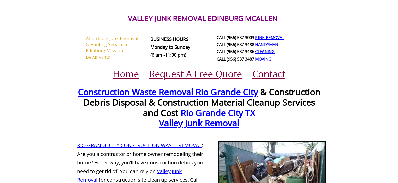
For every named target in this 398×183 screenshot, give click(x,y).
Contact (268, 74)
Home (126, 74)
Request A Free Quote (195, 74)
